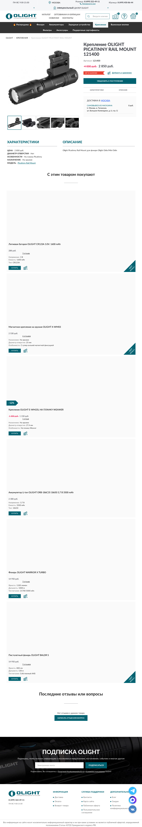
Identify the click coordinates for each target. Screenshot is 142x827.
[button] (88, 3)
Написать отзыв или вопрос (71, 717)
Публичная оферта (91, 805)
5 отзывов (26, 663)
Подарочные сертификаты (86, 30)
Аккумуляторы (56, 25)
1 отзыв (25, 418)
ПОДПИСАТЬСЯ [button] (96, 764)
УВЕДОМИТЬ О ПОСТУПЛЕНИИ (110, 81)
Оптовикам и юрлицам (67, 15)
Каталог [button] (46, 15)
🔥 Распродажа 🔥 (22, 25)
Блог (114, 796)
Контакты (67, 18)
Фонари (40, 25)
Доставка (59, 796)
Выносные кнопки (120, 25)
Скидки (115, 800)
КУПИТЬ (14, 267)
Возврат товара (62, 805)
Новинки (54, 18)
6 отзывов (26, 336)
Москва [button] (105, 101)
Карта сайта (88, 800)
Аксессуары (62, 30)
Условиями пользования (95, 770)
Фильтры (47, 30)
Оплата (58, 800)
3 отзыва (26, 253)
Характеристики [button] (97, 90)
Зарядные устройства (79, 25)
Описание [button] (123, 90)
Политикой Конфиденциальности (71, 770)
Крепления (100, 25)
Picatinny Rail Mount (27, 163)
